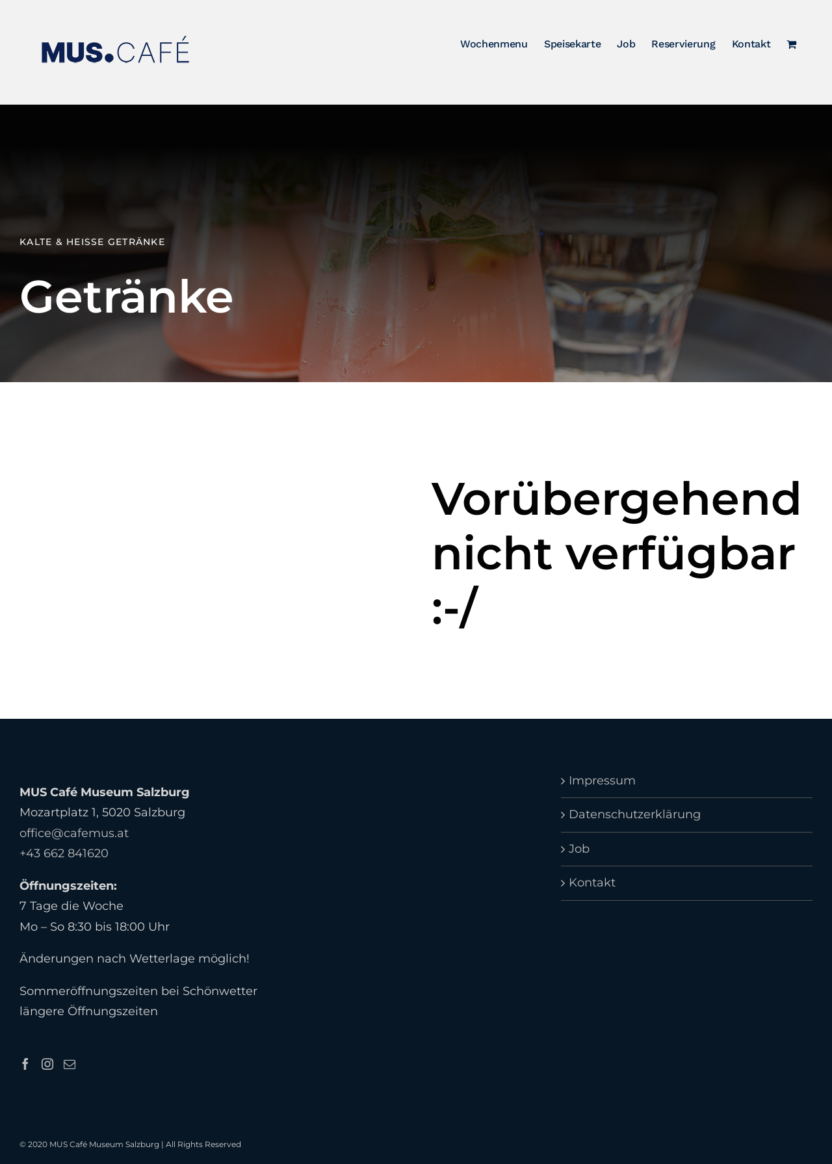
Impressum (602, 780)
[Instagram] (47, 1064)
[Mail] (69, 1064)
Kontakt (592, 883)
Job (579, 849)
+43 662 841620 (64, 854)
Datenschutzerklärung (635, 815)
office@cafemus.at (74, 833)
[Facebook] (25, 1064)
